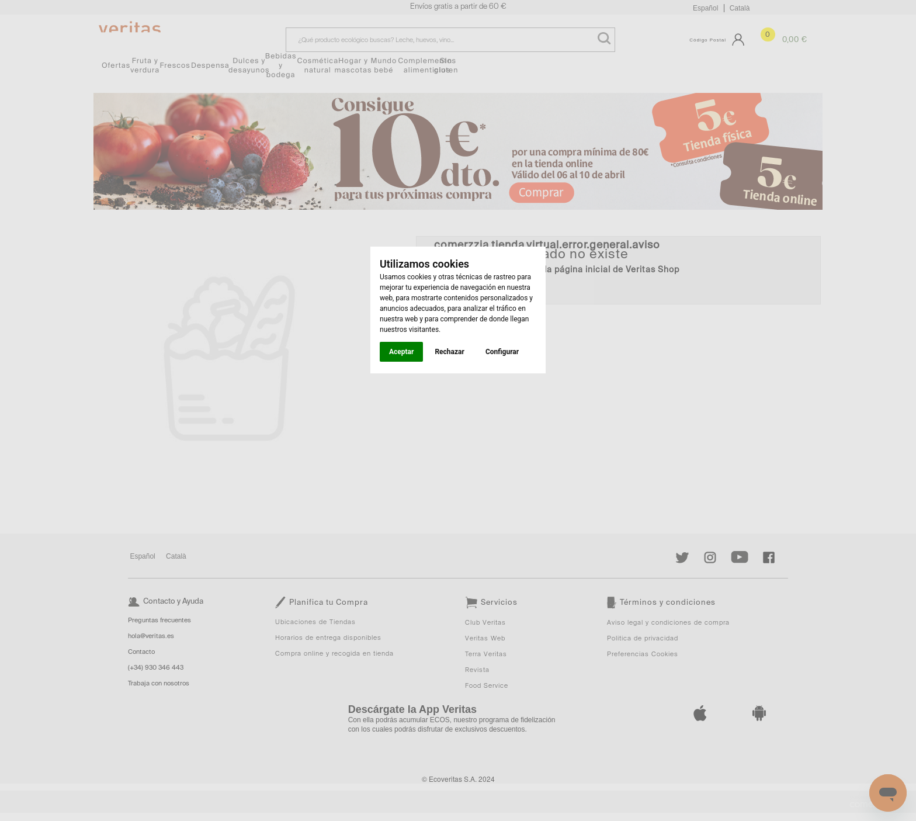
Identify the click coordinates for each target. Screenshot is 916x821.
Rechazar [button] (449, 352)
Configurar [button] (502, 352)
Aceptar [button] (401, 352)
